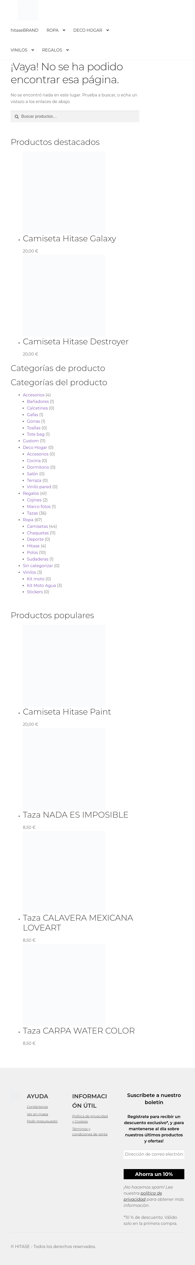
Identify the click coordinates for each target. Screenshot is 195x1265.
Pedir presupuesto (42, 1121)
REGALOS (52, 50)
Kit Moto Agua (41, 585)
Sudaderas (37, 559)
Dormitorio (38, 467)
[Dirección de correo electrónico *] (154, 1154)
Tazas (32, 513)
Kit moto (35, 579)
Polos (32, 552)
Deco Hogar (35, 447)
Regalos (31, 493)
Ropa (28, 519)
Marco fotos (39, 506)
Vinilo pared (39, 486)
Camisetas (37, 526)
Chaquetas (38, 533)
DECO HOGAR (87, 30)
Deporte (35, 539)
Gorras (33, 421)
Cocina (34, 460)
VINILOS (19, 50)
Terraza (34, 480)
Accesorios (33, 395)
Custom (31, 440)
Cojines (34, 500)
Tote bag (36, 434)
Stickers (35, 591)
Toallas (34, 428)
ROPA (52, 30)
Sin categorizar (38, 565)
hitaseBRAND (24, 30)
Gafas (32, 414)
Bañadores (38, 401)
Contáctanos (37, 1107)
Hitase (33, 546)
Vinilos (29, 572)
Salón (32, 473)
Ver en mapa (37, 1114)
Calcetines (37, 408)
